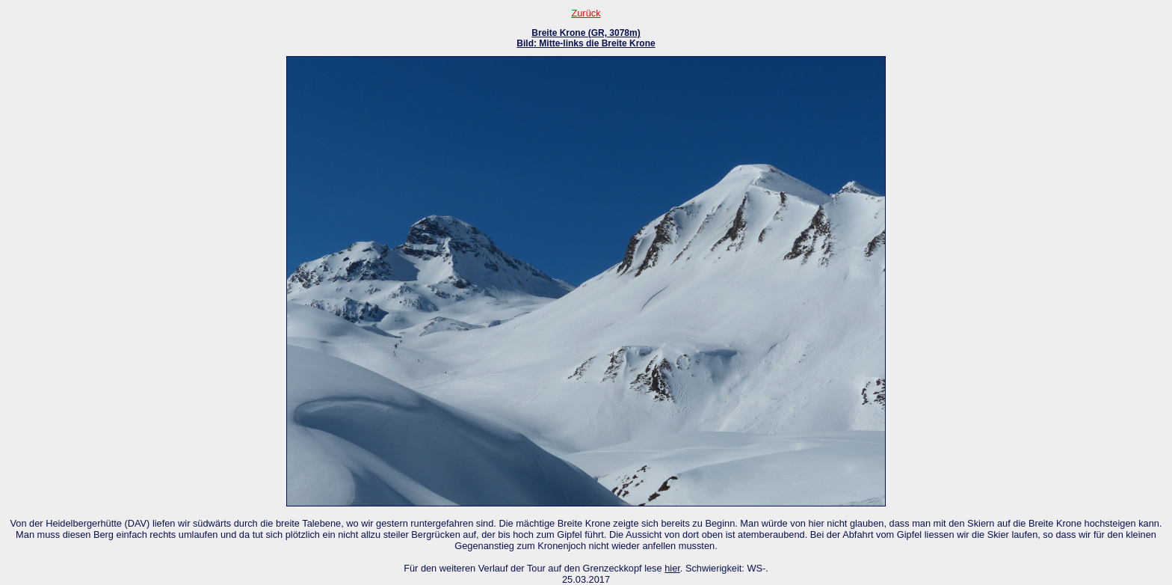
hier (672, 568)
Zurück (585, 13)
